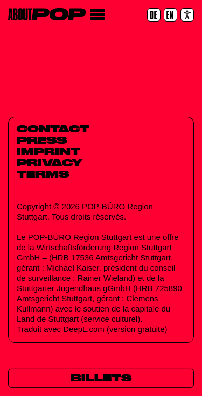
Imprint (48, 151)
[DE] (154, 15)
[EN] (170, 15)
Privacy (49, 162)
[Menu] (97, 14)
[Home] (47, 14)
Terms (43, 173)
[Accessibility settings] (187, 15)
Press (42, 140)
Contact (53, 128)
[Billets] (101, 378)
